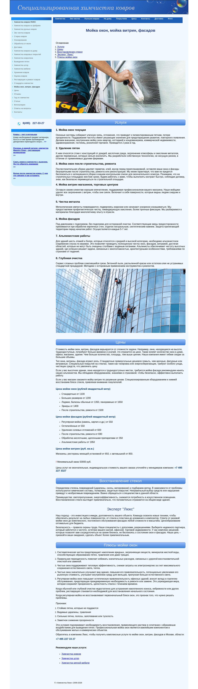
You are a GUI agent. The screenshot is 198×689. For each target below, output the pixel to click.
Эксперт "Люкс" (65, 54)
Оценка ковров (20, 76)
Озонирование (20, 40)
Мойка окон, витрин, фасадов (27, 87)
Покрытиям (121, 19)
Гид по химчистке (21, 97)
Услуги (60, 47)
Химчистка (60, 19)
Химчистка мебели (22, 69)
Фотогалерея (19, 105)
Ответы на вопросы (22, 108)
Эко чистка (75, 19)
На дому (107, 19)
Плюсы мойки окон (67, 57)
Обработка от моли (22, 43)
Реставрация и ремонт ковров (27, 79)
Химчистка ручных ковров (25, 29)
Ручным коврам (92, 19)
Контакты (18, 112)
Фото (170, 19)
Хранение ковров (21, 72)
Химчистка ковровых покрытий (27, 54)
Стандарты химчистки (23, 83)
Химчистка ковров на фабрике (27, 25)
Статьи (17, 101)
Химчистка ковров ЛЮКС (25, 22)
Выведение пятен (21, 61)
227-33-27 (38, 123)
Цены (16, 90)
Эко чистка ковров (22, 33)
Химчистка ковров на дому (25, 51)
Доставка (18, 47)
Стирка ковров (20, 36)
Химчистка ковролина (23, 58)
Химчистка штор (21, 65)
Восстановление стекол (70, 52)
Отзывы (17, 94)
